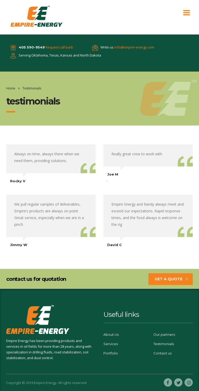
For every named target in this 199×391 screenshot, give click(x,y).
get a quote (171, 279)
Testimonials (163, 344)
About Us (111, 334)
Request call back (59, 47)
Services (110, 344)
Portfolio (110, 353)
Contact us (162, 353)
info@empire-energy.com (134, 47)
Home (10, 88)
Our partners (164, 334)
